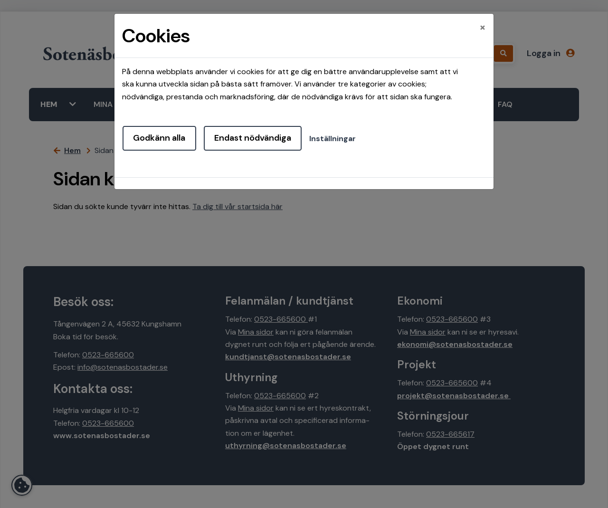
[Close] (483, 27)
